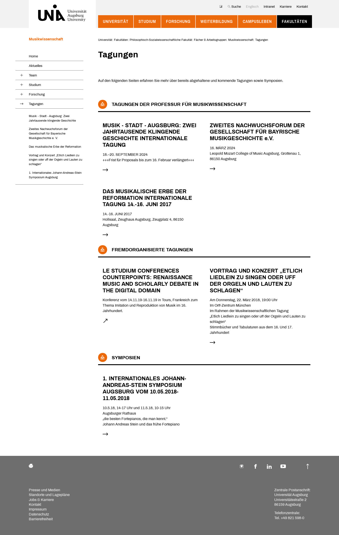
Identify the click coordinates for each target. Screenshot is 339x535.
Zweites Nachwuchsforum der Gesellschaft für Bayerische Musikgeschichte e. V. (48, 133)
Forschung (178, 21)
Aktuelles (35, 66)
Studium (147, 21)
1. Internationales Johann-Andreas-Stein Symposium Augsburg (55, 175)
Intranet (269, 6)
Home (33, 56)
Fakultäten (294, 21)
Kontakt (302, 6)
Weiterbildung (216, 21)
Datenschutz (39, 514)
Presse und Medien (44, 490)
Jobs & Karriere (41, 500)
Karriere (286, 6)
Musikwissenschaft (46, 39)
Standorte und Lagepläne (49, 495)
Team (33, 75)
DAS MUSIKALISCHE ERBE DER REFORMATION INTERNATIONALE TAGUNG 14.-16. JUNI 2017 (147, 198)
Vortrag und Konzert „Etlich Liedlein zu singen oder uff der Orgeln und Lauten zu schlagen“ (55, 160)
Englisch (252, 6)
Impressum (38, 509)
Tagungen (36, 104)
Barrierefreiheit (41, 519)
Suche (234, 6)
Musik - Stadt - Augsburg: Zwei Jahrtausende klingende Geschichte (52, 118)
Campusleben (257, 21)
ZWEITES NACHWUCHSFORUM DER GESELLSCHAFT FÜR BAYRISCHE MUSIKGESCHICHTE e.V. (257, 132)
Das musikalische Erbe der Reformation (55, 146)
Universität (116, 21)
